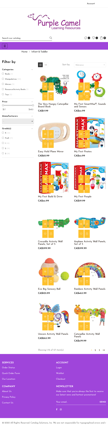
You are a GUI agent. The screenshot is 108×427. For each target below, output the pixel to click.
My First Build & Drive (50, 196)
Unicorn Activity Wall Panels (53, 334)
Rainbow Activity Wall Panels (89, 289)
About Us (6, 391)
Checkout (60, 379)
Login (59, 368)
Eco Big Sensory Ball (49, 289)
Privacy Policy (8, 397)
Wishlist (60, 373)
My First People (83, 196)
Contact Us (7, 403)
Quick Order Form (11, 373)
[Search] (27, 38)
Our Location (8, 379)
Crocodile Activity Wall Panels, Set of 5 (50, 242)
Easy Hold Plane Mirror (51, 151)
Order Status (8, 368)
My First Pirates (83, 151)
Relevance (90, 65)
